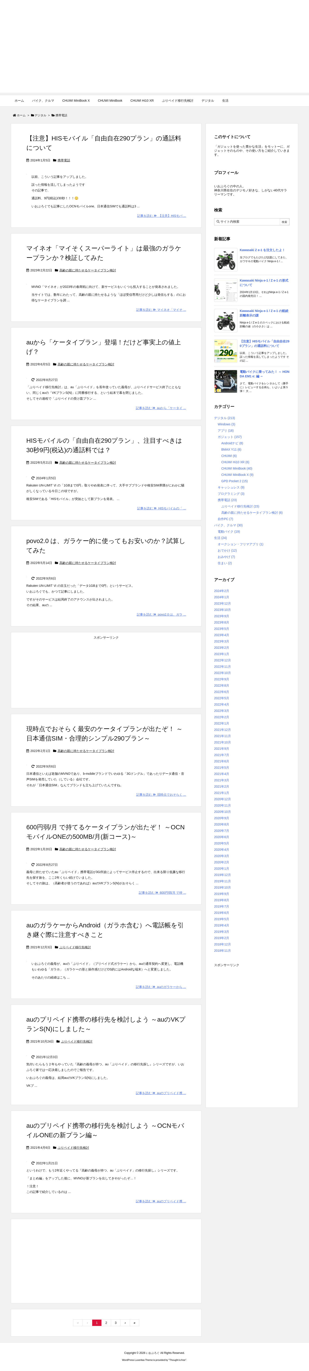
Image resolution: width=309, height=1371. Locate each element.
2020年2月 (221, 862)
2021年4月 (221, 774)
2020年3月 (221, 856)
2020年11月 (222, 805)
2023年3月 (221, 641)
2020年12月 (222, 799)
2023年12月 (222, 603)
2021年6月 (221, 761)
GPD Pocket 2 (234, 481)
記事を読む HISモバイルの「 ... (161, 508)
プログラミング (231, 493)
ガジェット (230, 437)
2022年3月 (221, 711)
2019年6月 (221, 913)
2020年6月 (221, 837)
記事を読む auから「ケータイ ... (161, 408)
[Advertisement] (154, 61)
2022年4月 (221, 704)
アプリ (226, 430)
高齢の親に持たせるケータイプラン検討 (87, 270)
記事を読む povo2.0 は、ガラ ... (161, 614)
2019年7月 (221, 906)
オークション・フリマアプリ (240, 544)
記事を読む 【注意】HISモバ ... (161, 216)
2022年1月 (221, 723)
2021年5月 (221, 767)
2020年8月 (221, 824)
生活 (220, 538)
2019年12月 (222, 875)
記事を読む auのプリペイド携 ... (161, 1093)
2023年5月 (221, 628)
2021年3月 (221, 780)
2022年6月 (221, 692)
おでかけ (227, 550)
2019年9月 (221, 894)
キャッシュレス (231, 487)
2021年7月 (221, 755)
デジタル (40, 115)
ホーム (21, 115)
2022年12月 (222, 660)
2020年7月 (221, 830)
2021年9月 (221, 748)
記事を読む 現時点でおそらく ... (161, 794)
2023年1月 (221, 654)
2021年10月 (222, 742)
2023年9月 (221, 616)
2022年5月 (221, 698)
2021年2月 (221, 786)
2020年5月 (221, 843)
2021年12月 (222, 729)
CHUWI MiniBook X (237, 475)
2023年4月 (221, 635)
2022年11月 (222, 666)
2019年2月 (221, 938)
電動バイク (229, 531)
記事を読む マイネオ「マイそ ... (161, 310)
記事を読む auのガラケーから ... (161, 987)
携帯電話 (64, 160)
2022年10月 (222, 673)
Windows (226, 424)
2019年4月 (221, 925)
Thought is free (177, 1360)
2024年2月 (221, 591)
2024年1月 (221, 597)
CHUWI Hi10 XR (235, 462)
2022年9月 (221, 679)
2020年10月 (222, 812)
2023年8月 (221, 622)
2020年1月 (221, 868)
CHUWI (229, 456)
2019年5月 (221, 919)
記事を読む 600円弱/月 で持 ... (162, 892)
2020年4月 (221, 849)
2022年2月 (221, 717)
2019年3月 (221, 931)
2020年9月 (221, 818)
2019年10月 (222, 887)
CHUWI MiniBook (236, 468)
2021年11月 (222, 736)
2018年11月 (222, 950)
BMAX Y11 (231, 449)
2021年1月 (221, 793)
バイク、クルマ (228, 525)
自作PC (225, 519)
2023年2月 (221, 647)
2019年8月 (221, 900)
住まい (225, 563)
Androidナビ (232, 443)
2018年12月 (222, 944)
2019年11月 (222, 881)
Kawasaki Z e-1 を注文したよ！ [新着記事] (262, 250)
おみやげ (226, 557)
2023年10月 (222, 610)
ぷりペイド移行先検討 (75, 947)
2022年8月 (221, 685)
